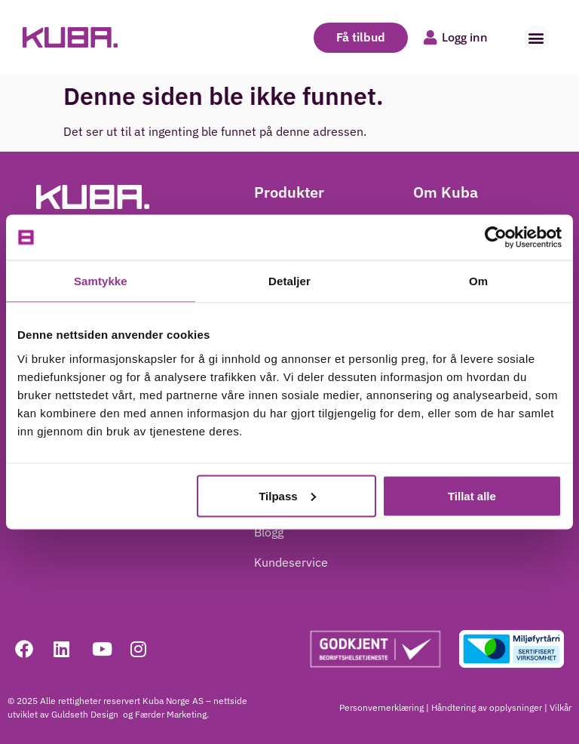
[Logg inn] (430, 37)
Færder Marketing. (172, 714)
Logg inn (465, 37)
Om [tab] (478, 281)
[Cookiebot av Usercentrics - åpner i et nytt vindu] (496, 237)
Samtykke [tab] (100, 281)
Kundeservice (291, 562)
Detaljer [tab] (289, 281)
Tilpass (287, 495)
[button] (536, 38)
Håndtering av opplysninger (486, 707)
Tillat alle (472, 495)
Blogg (268, 532)
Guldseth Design (86, 714)
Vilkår (560, 707)
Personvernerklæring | (384, 707)
